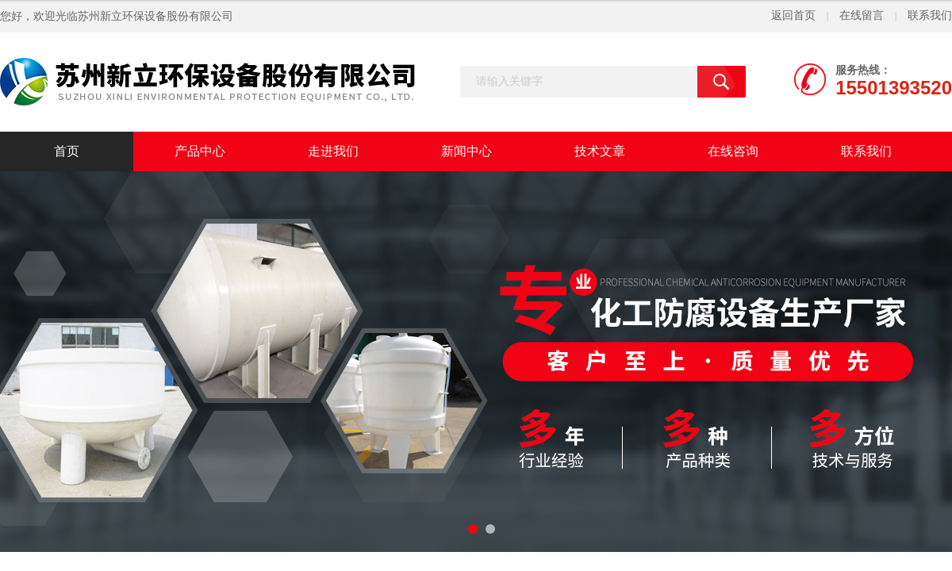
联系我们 (930, 15)
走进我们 (333, 151)
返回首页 (793, 15)
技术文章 (599, 151)
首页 (66, 151)
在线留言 (861, 15)
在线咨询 (733, 151)
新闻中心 (466, 151)
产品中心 (200, 151)
